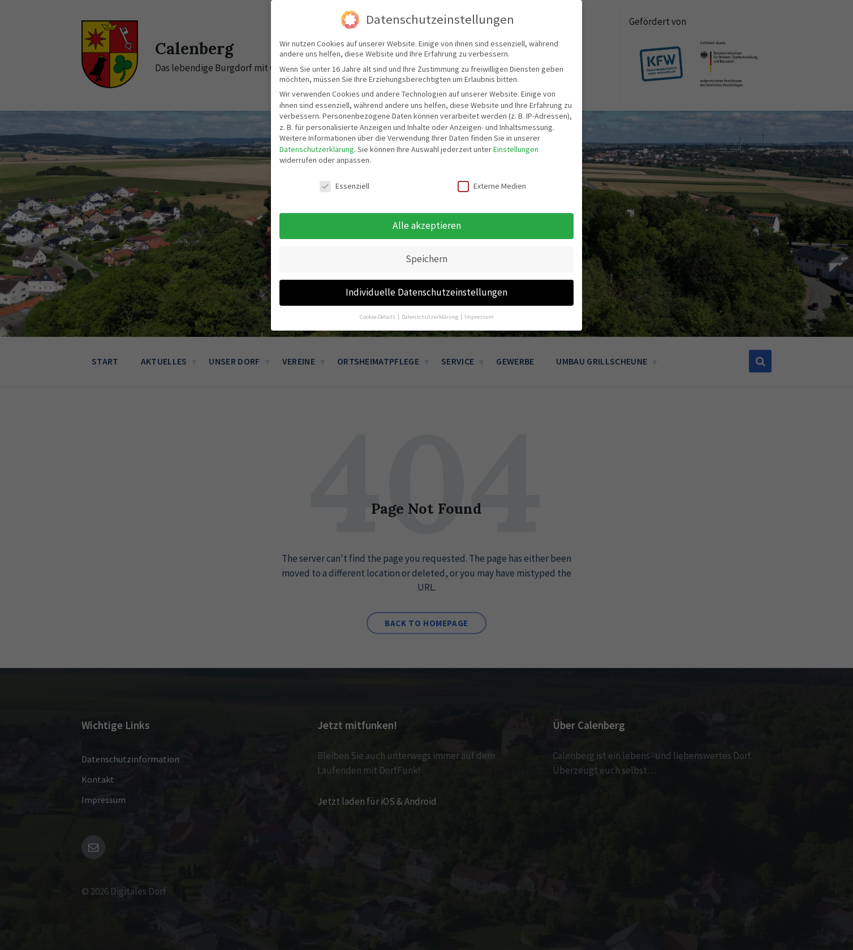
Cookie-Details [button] (378, 301)
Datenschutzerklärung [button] (430, 301)
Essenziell (344, 171)
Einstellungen (515, 134)
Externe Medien (492, 171)
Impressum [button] (479, 301)
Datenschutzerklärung (316, 134)
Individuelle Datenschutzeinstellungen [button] (426, 277)
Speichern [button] (426, 243)
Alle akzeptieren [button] (427, 210)
